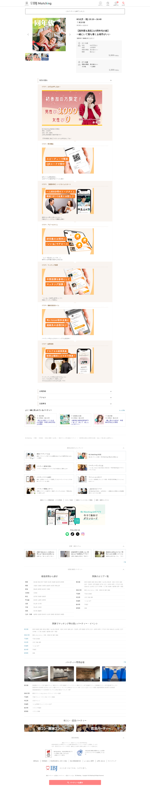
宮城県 (40, 597)
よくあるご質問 (88, 762)
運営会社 (39, 762)
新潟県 (35, 600)
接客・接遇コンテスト (101, 500)
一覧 (124, 562)
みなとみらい (91, 591)
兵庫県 (44, 586)
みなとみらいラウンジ (46, 694)
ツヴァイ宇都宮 (36, 708)
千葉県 (45, 582)
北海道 (35, 593)
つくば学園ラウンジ (38, 705)
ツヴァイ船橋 (51, 697)
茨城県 (54, 582)
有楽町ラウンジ (90, 686)
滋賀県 (48, 586)
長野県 (44, 600)
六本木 (117, 582)
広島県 (40, 608)
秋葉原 (97, 585)
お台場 (92, 587)
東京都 (35, 582)
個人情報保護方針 (75, 762)
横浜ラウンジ (36, 694)
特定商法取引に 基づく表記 (60, 762)
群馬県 (62, 582)
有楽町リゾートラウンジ (69, 686)
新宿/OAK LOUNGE (38, 688)
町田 (113, 585)
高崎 (85, 609)
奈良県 (52, 586)
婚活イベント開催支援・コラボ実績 (53, 500)
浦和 (91, 598)
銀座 (93, 582)
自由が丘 (86, 587)
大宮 (85, 598)
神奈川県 (40, 582)
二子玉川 (117, 585)
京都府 (40, 586)
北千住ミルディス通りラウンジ (52, 688)
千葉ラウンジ (36, 697)
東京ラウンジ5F (57, 686)
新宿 (85, 582)
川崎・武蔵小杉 (99, 591)
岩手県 (35, 597)
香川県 (35, 611)
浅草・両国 (120, 587)
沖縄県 (62, 615)
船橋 (90, 594)
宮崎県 (52, 615)
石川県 (40, 604)
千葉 (85, 594)
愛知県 (35, 590)
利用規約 (47, 762)
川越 (88, 598)
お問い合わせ (99, 762)
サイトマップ (109, 762)
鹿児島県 (57, 615)
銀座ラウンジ (49, 686)
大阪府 (35, 586)
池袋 (120, 582)
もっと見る (122, 410)
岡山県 (35, 608)
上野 (93, 585)
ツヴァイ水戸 (48, 705)
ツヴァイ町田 (92, 688)
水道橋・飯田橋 (112, 587)
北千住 (101, 585)
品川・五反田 (88, 585)
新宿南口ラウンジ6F (101, 686)
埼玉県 (49, 582)
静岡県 (40, 590)
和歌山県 (57, 586)
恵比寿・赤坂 (111, 582)
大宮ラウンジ (36, 701)
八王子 (96, 587)
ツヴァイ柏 (43, 697)
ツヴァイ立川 (84, 688)
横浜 (85, 591)
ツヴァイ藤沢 (57, 694)
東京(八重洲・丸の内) (101, 582)
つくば (86, 601)
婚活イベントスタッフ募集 (84, 500)
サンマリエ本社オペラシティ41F (71, 688)
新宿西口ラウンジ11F (38, 686)
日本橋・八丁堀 (102, 587)
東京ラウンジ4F (81, 686)
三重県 (48, 590)
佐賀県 (40, 615)
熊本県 (44, 615)
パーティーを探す (75, 782)
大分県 (48, 615)
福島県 (44, 597)
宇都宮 (86, 605)
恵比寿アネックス (112, 686)
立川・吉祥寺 (107, 585)
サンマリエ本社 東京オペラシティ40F (60, 690)
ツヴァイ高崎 (36, 712)
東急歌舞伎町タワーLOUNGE (40, 690)
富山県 (35, 604)
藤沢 (106, 591)
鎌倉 (109, 591)
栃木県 (58, 582)
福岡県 (35, 615)
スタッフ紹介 (70, 500)
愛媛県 (40, 611)
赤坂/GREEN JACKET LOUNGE (106, 688)
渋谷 (121, 585)
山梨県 (40, 600)
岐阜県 (44, 590)
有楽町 (89, 582)
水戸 (90, 601)
